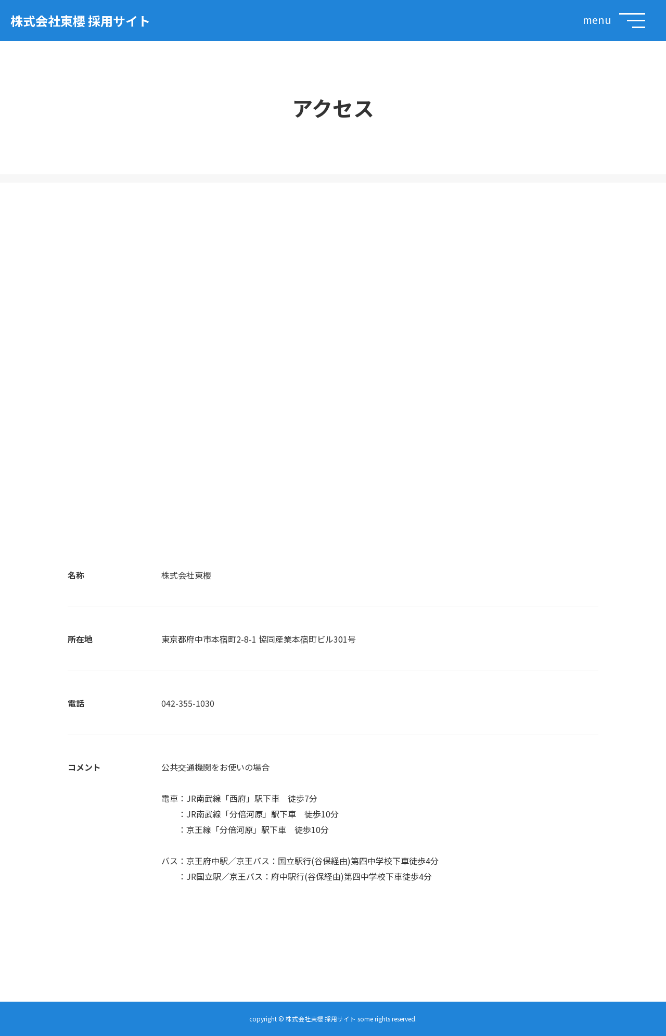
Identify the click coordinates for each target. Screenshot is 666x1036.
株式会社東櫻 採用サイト (80, 20)
